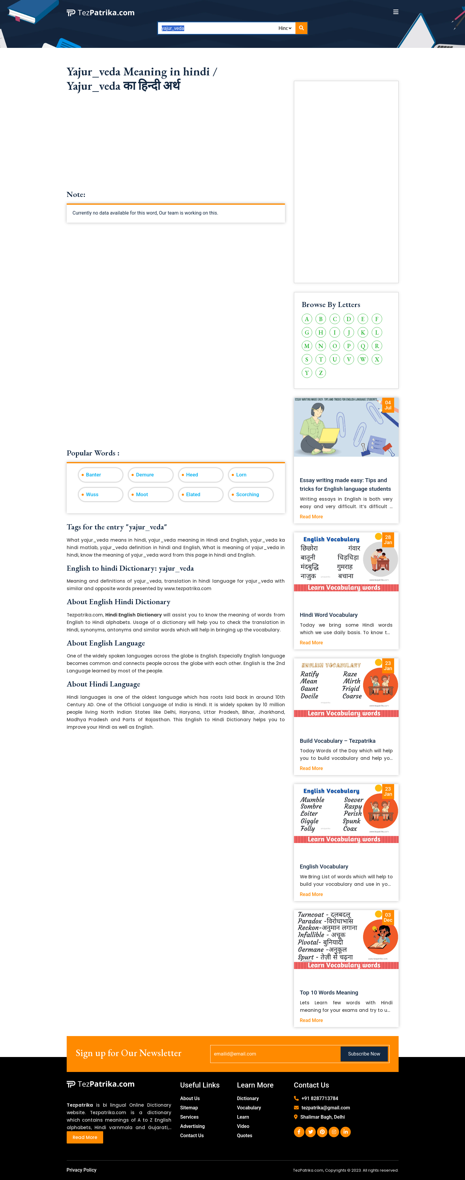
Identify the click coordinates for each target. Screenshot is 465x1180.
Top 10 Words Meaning (329, 992)
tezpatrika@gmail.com (326, 1108)
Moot (142, 494)
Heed (192, 475)
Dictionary (248, 1098)
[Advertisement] (175, 148)
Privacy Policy (82, 1170)
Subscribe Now (364, 1054)
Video (243, 1126)
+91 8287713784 (320, 1098)
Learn (243, 1117)
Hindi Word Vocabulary (329, 614)
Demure (145, 475)
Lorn (241, 475)
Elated (193, 494)
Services (189, 1117)
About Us (190, 1098)
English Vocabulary (324, 866)
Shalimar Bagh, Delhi (323, 1117)
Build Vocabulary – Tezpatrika (338, 740)
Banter (93, 475)
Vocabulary (249, 1108)
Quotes (244, 1135)
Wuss (92, 494)
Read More (311, 517)
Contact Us (192, 1135)
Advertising (192, 1126)
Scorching (247, 494)
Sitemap (189, 1108)
